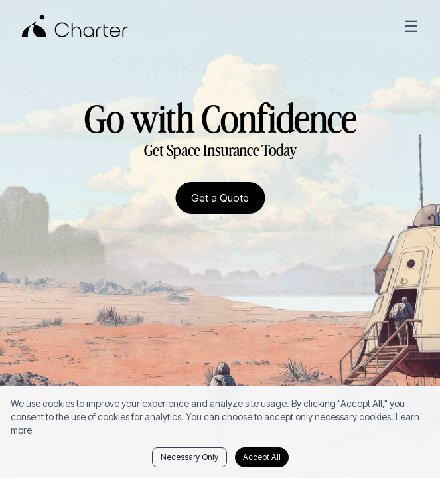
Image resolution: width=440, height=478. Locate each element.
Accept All (262, 457)
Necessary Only (189, 457)
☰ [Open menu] (411, 26)
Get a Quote (220, 197)
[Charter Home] (75, 26)
